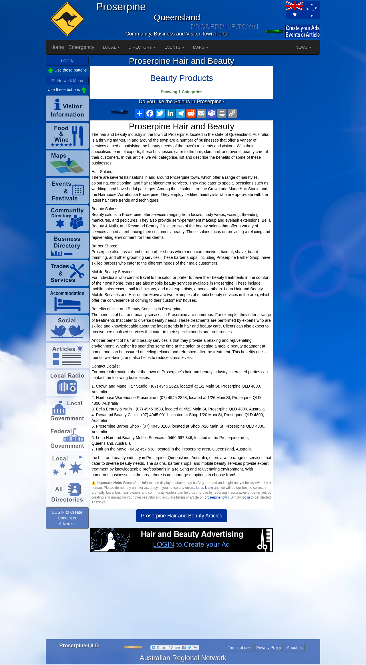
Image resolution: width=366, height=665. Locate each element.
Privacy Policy (268, 647)
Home (57, 47)
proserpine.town (216, 497)
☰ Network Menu (67, 80)
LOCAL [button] (111, 47)
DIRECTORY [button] (142, 47)
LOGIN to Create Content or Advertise (67, 518)
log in (246, 497)
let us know (204, 488)
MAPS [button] (200, 47)
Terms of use (239, 647)
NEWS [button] (303, 47)
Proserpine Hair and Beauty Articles (181, 516)
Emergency (81, 47)
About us (295, 647)
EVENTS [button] (174, 47)
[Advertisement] (181, 598)
